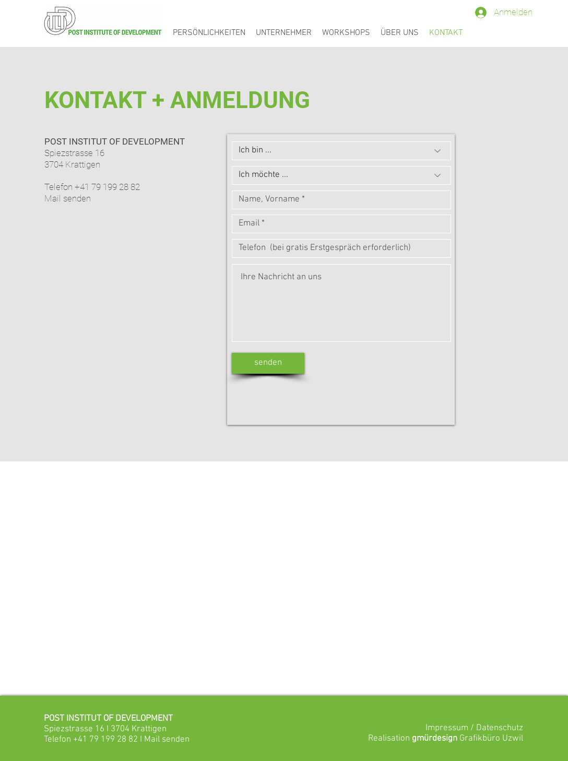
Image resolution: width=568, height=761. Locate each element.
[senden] (268, 363)
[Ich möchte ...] (341, 175)
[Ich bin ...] (341, 150)
